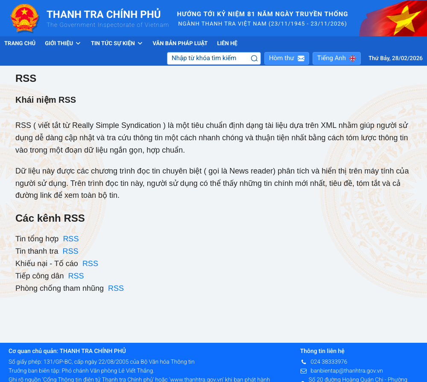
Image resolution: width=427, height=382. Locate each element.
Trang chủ (19, 44)
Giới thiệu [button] (63, 44)
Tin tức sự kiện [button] (117, 44)
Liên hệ (227, 44)
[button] (286, 58)
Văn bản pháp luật (180, 44)
